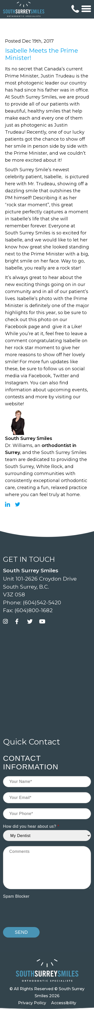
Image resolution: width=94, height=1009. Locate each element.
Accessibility (63, 1002)
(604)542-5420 (42, 602)
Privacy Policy (32, 1002)
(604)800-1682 (34, 610)
